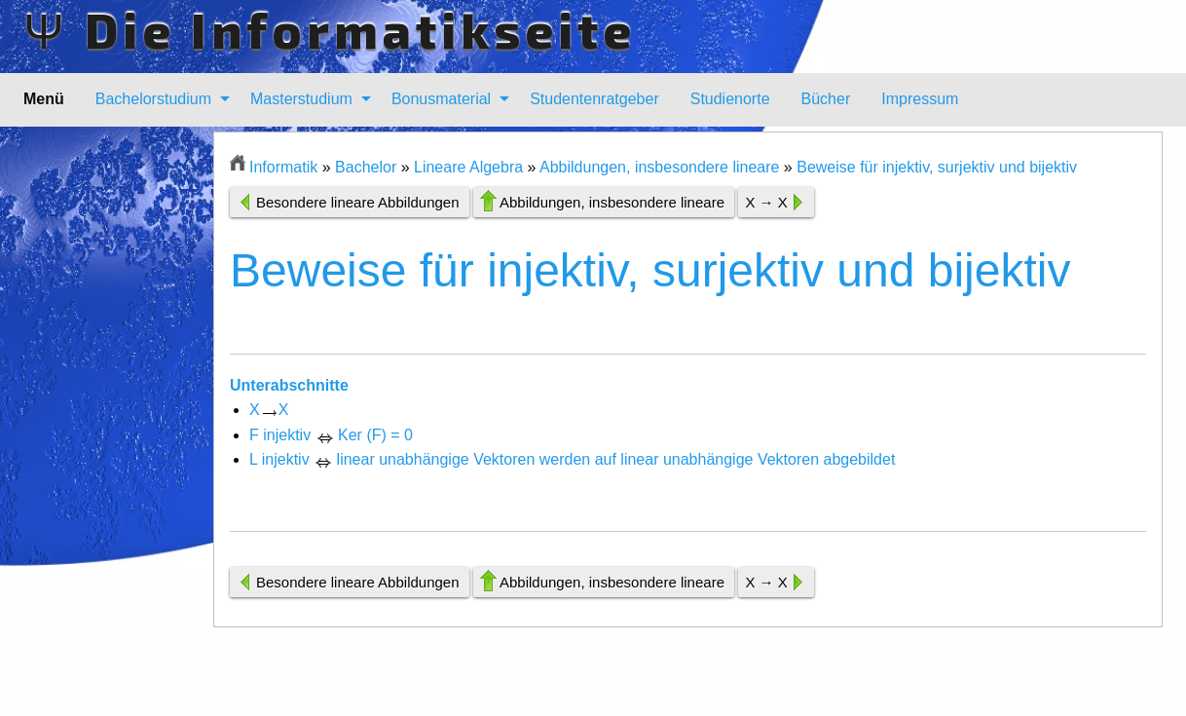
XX (268, 409)
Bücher (826, 99)
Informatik (283, 167)
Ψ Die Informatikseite (329, 29)
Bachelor (365, 167)
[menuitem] (157, 99)
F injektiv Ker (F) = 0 (331, 435)
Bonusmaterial (441, 99)
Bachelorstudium (153, 99)
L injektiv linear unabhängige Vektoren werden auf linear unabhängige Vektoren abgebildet (572, 459)
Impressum (919, 99)
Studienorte (730, 99)
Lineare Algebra (468, 167)
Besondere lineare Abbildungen (358, 202)
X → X (766, 202)
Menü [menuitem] (43, 99)
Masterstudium (301, 99)
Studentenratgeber (594, 99)
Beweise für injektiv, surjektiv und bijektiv (937, 167)
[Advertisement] (118, 424)
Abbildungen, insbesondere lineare (659, 167)
